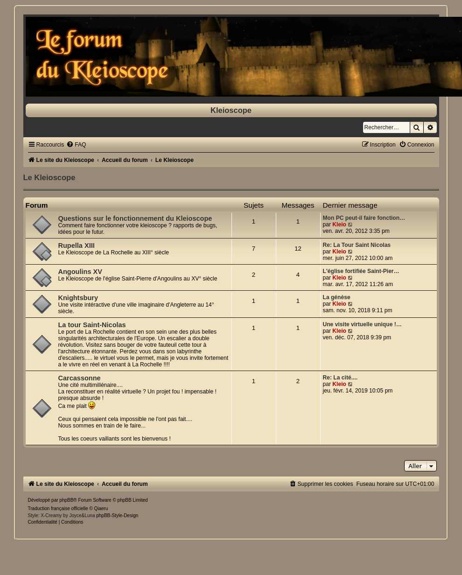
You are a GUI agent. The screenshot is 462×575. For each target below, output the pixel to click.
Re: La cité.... (340, 377)
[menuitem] (76, 144)
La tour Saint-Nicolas (92, 325)
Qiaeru (101, 508)
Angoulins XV (80, 271)
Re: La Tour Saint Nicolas (357, 245)
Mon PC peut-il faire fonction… (364, 218)
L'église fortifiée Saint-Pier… (361, 271)
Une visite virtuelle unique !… (362, 324)
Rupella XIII (76, 245)
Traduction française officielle (58, 508)
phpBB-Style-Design (117, 515)
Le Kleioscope (49, 177)
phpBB (66, 500)
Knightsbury (78, 298)
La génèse (336, 297)
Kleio (339, 224)
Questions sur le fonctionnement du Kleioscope (135, 218)
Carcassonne (79, 378)
